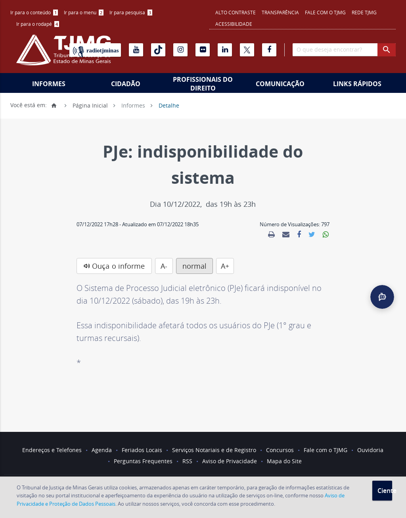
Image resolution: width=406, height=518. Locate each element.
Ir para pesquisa (130, 12)
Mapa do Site (284, 461)
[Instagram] (180, 49)
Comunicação (280, 83)
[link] (271, 234)
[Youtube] (136, 49)
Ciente (384, 490)
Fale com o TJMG (325, 12)
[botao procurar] (386, 49)
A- (164, 266)
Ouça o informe (118, 266)
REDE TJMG (364, 12)
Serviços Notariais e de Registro (214, 450)
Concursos (280, 450)
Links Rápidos (357, 83)
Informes (48, 83)
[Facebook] (269, 49)
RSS (187, 461)
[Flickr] (202, 49)
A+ (225, 266)
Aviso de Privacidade (229, 461)
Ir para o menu (83, 12)
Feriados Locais (142, 450)
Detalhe (169, 105)
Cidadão (125, 83)
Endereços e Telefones (52, 450)
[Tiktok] (158, 49)
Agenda (102, 450)
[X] (247, 49)
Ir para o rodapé (37, 24)
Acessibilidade (233, 24)
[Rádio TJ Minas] (95, 50)
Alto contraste (235, 12)
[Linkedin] (225, 49)
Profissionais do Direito (203, 83)
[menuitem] (34, 12)
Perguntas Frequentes (143, 461)
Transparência (280, 12)
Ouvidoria (370, 450)
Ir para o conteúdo (34, 12)
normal (194, 266)
